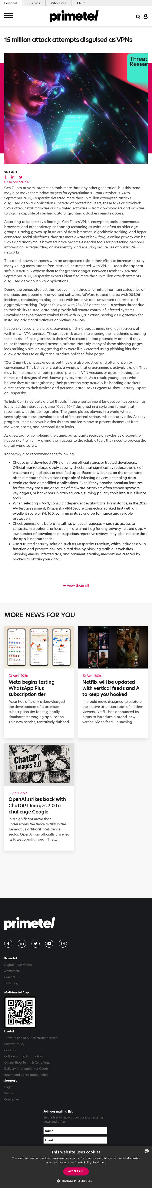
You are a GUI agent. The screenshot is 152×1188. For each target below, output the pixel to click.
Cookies (10, 1050)
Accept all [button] (76, 1171)
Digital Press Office (18, 965)
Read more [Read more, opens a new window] (99, 1162)
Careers (9, 977)
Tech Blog (11, 983)
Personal (10, 3)
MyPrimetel (12, 971)
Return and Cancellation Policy (26, 1075)
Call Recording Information (23, 1056)
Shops (8, 1093)
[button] (76, 1181)
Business (34, 3)
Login (8, 1087)
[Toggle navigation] (8, 16)
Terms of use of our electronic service (30, 1038)
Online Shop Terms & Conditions (27, 1062)
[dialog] (76, 1167)
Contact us (11, 1099)
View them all (76, 585)
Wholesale (58, 3)
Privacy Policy (14, 1044)
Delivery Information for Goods (26, 1069)
